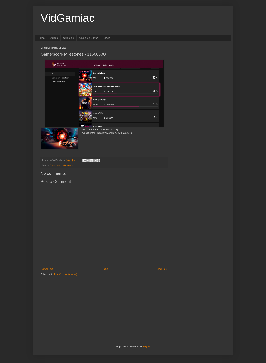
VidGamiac (68, 18)
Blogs (106, 37)
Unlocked (68, 37)
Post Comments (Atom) (65, 274)
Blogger (146, 346)
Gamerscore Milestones (61, 165)
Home (41, 37)
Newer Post (47, 269)
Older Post (162, 269)
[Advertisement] (64, 299)
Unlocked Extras (88, 37)
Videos (54, 37)
